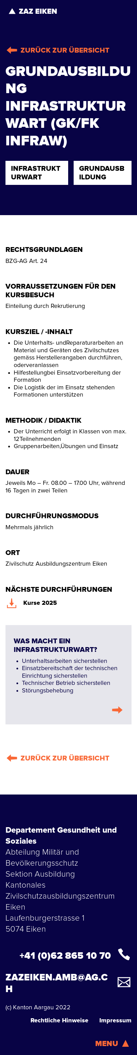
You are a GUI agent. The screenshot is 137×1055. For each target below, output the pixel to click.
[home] (32, 11)
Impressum (115, 1021)
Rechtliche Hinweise (59, 1021)
